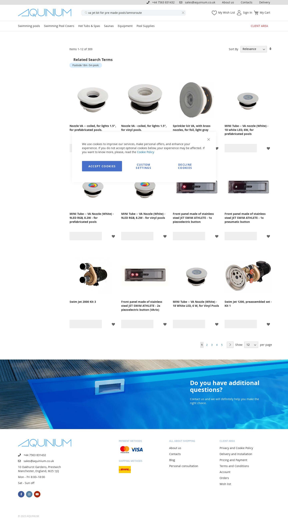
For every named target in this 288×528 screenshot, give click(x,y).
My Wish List (226, 12)
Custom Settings (143, 166)
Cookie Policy (145, 152)
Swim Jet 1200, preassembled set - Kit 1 (248, 304)
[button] (216, 148)
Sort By (233, 49)
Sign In (247, 12)
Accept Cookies (102, 166)
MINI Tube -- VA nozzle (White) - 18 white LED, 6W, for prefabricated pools (246, 130)
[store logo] (46, 13)
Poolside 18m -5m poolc (85, 65)
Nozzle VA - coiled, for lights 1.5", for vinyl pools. (144, 128)
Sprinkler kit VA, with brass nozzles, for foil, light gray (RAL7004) (191, 130)
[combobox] (133, 13)
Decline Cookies (185, 166)
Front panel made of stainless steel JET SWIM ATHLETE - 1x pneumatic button (245, 218)
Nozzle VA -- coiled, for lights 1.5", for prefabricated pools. (93, 128)
